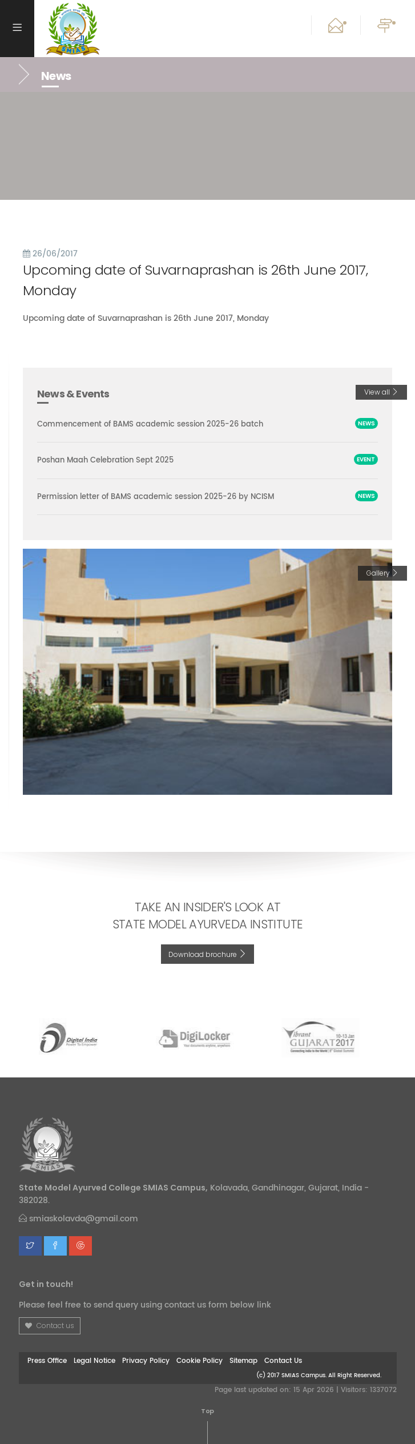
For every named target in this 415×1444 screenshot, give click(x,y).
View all (381, 392)
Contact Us (283, 1360)
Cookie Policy (199, 1360)
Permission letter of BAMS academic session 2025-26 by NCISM (155, 496)
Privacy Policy (146, 1360)
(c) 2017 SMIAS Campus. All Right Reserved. (318, 1375)
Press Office (47, 1360)
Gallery (382, 573)
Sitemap (243, 1360)
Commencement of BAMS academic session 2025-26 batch (150, 425)
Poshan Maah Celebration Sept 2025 (105, 460)
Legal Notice (94, 1360)
